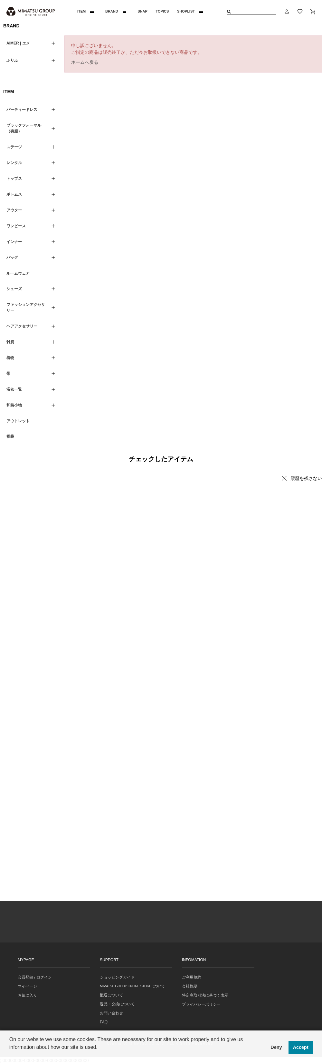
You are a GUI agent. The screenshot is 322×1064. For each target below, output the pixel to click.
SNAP (142, 11)
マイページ (27, 986)
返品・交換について (117, 1004)
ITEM (85, 11)
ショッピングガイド (117, 977)
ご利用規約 (191, 977)
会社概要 (189, 986)
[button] (10, 1056)
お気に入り (27, 995)
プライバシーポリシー (201, 1004)
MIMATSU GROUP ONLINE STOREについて (132, 986)
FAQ (104, 1022)
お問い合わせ (111, 1013)
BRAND (115, 11)
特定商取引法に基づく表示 (205, 995)
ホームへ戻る (84, 62)
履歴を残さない (306, 478)
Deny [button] (276, 1047)
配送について (111, 995)
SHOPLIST (190, 11)
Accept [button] (300, 1047)
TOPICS (162, 11)
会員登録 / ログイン (35, 977)
